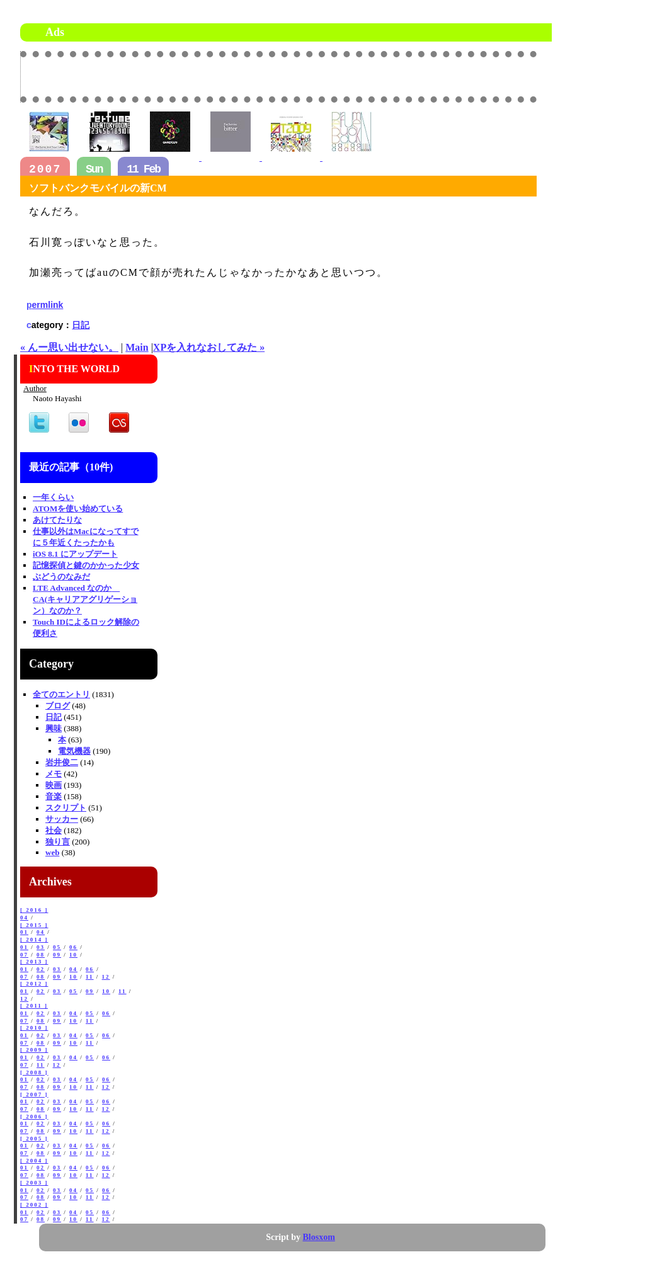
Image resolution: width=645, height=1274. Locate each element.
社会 (53, 830)
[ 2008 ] (34, 1072)
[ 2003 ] (34, 1183)
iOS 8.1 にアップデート (75, 554)
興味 (53, 728)
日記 (80, 325)
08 (41, 955)
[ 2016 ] (34, 910)
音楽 (53, 796)
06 (73, 947)
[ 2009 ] (34, 1050)
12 (106, 977)
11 (90, 977)
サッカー (61, 819)
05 (57, 947)
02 (41, 969)
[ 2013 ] (34, 961)
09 (57, 955)
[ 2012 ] (34, 984)
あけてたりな (57, 520)
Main (136, 347)
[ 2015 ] (34, 925)
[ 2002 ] (34, 1205)
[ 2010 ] (34, 1028)
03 (41, 947)
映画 (53, 785)
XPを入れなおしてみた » (209, 347)
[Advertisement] (389, 76)
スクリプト (65, 807)
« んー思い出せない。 (69, 347)
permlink (44, 305)
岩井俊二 (61, 762)
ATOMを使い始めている (78, 508)
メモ (53, 773)
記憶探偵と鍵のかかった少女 (86, 565)
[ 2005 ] (34, 1138)
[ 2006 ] (34, 1116)
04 (24, 917)
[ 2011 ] (34, 1006)
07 (24, 955)
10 (73, 955)
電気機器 (74, 751)
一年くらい (53, 497)
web (52, 852)
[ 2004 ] (34, 1160)
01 (24, 932)
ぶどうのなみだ (61, 576)
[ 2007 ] (34, 1094)
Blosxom (319, 1237)
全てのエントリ (61, 694)
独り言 (57, 841)
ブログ (57, 705)
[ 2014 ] (34, 939)
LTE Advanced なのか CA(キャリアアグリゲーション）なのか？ (85, 599)
